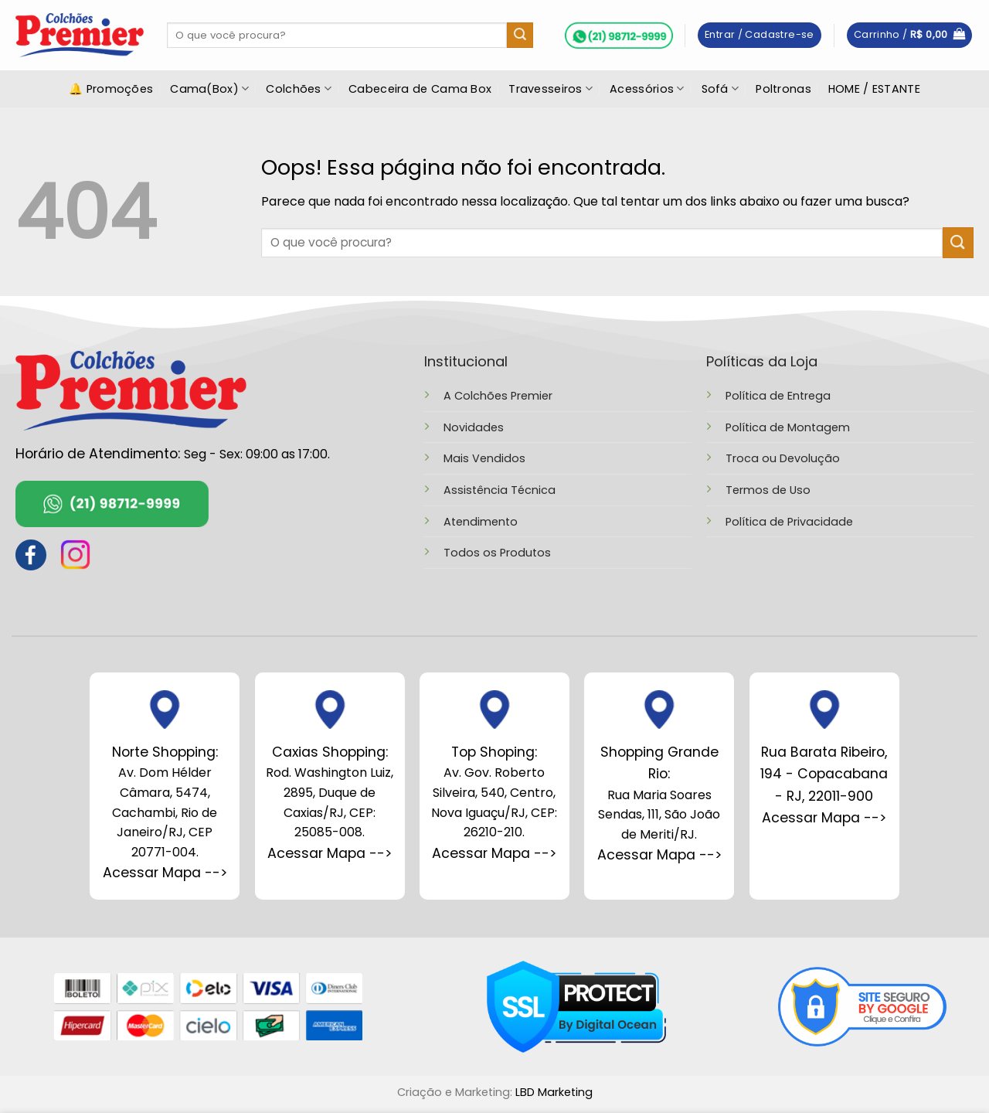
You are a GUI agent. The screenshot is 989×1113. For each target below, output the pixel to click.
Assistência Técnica (500, 490)
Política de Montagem (788, 427)
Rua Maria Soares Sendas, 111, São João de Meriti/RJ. (659, 793)
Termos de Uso (768, 490)
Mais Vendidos (484, 458)
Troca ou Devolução (783, 458)
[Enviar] (520, 35)
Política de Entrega (778, 395)
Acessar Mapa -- (326, 853)
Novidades (474, 427)
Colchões (298, 89)
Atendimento (481, 521)
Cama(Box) (209, 89)
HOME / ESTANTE (874, 89)
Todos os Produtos (497, 552)
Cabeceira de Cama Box (419, 89)
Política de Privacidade (789, 521)
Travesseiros (550, 89)
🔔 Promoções (111, 89)
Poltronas (783, 89)
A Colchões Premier (498, 395)
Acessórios (647, 89)
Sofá (720, 89)
